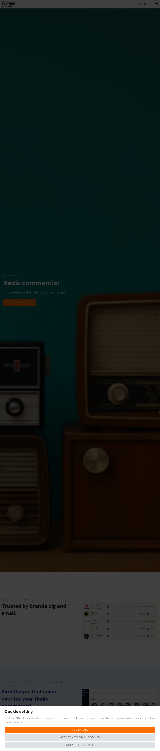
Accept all (80, 729)
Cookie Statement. (14, 722)
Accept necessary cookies (80, 737)
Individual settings (80, 745)
